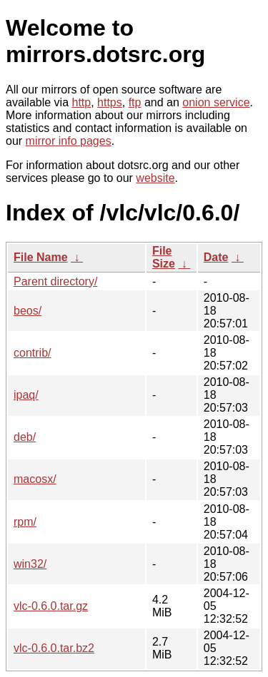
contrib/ (32, 353)
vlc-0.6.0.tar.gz (51, 606)
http (81, 102)
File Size (163, 257)
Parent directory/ (55, 281)
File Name (41, 257)
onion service (215, 102)
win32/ (30, 564)
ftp (135, 102)
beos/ (27, 311)
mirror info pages (68, 141)
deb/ (25, 437)
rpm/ (25, 522)
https (109, 102)
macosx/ (35, 479)
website (155, 178)
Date (216, 257)
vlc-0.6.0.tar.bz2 (54, 648)
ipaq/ (26, 395)
